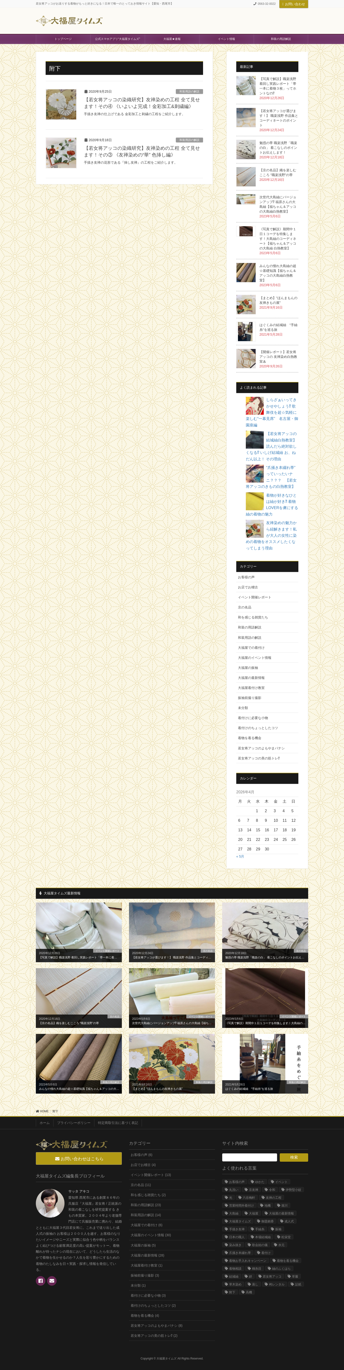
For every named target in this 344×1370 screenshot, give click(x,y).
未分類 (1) (138, 1285)
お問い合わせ (293, 4)
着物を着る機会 (249, 738)
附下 (232, 1292)
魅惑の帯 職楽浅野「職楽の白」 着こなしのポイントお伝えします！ (278, 147)
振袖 (278, 1229)
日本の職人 (237, 1237)
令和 (272, 1190)
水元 (281, 1245)
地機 (267, 1205)
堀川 (284, 1205)
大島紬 (233, 1213)
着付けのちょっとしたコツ (258, 728)
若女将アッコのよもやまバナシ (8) (157, 1325)
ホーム (45, 1123)
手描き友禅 (237, 1229)
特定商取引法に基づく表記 (118, 1123)
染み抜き (235, 1245)
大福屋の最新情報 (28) (147, 1255)
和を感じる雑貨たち (253, 617)
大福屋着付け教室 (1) (146, 1265)
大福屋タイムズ (240, 1221)
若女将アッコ (272, 1276)
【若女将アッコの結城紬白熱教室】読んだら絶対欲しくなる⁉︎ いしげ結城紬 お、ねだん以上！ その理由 (271, 446)
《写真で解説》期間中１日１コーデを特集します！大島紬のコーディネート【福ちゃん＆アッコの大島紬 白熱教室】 (277, 238)
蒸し (255, 1284)
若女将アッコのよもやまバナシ (261, 748)
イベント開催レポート (254, 597)
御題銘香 (267, 1221)
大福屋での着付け (251, 648)
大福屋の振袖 (248, 668)
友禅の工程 (273, 1197)
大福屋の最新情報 (251, 678)
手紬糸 (259, 1229)
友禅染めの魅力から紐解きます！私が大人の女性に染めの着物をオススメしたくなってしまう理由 (271, 535)
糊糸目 (256, 1268)
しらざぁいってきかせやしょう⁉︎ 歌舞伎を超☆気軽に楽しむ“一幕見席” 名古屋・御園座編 (272, 412)
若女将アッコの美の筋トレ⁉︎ (259, 758)
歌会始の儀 (260, 1245)
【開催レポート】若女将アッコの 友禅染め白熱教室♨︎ (278, 356)
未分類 (243, 708)
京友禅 (253, 1190)
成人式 (289, 1221)
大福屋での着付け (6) (146, 1225)
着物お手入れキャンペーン (247, 1261)
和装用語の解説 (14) (146, 1215)
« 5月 (240, 856)
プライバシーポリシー (74, 1123)
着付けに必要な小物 (253, 718)
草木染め (235, 1284)
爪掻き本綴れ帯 (240, 1253)
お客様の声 (246, 577)
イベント (281, 1182)
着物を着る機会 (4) (145, 1315)
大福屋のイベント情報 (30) (151, 1235)
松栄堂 (286, 1237)
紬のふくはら (281, 1268)
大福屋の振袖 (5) (143, 1245)
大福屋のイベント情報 (254, 658)
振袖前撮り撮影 (249, 698)
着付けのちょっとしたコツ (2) (153, 1305)
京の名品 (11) (141, 1185)
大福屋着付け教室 (251, 688)
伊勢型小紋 (293, 1190)
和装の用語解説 (249, 627)
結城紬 (233, 1276)
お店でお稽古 (248, 587)
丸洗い (233, 1190)
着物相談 (235, 1268)
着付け (266, 1253)
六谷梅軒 (249, 1197)
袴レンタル (277, 1284)
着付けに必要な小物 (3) (148, 1295)
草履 (295, 1276)
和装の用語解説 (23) (146, 1205)
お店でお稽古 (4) (143, 1165)
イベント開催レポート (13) (151, 1175)
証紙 (298, 1284)
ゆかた (259, 1182)
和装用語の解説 (189, 91)
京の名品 (244, 607)
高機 (249, 1292)
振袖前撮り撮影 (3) (145, 1275)
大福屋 (253, 1213)
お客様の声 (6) (141, 1155)
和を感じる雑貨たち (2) (148, 1195)
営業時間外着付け (241, 1205)
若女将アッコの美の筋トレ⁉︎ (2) (154, 1336)
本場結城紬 (263, 1237)
